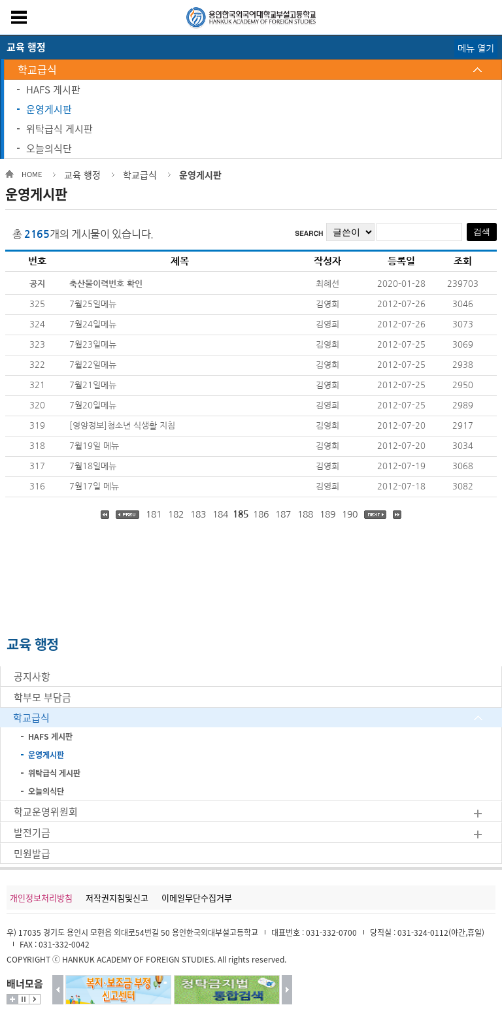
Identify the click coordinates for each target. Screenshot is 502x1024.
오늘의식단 (49, 148)
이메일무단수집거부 (196, 897)
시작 (35, 999)
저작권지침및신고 (117, 897)
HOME (32, 174)
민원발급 (32, 853)
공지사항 (32, 676)
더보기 (12, 999)
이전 (57, 989)
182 (176, 514)
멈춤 (23, 999)
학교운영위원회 (46, 811)
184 (220, 514)
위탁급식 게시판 (59, 129)
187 (283, 514)
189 (327, 514)
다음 (287, 989)
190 (350, 514)
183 (198, 514)
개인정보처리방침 (41, 897)
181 (153, 514)
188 (305, 514)
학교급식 (37, 69)
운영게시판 (49, 109)
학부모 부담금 (42, 697)
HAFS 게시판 (53, 89)
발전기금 (32, 832)
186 (261, 514)
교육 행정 (82, 174)
